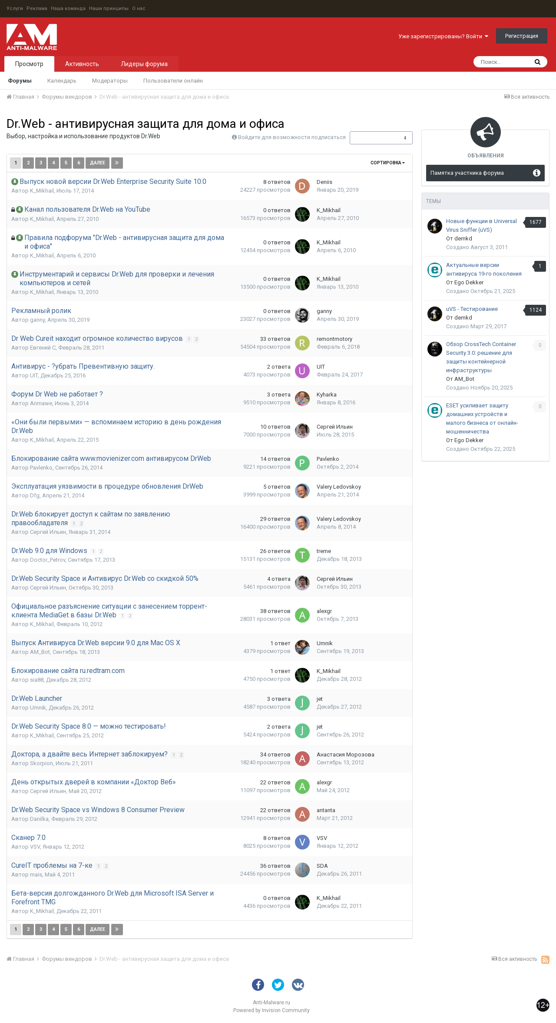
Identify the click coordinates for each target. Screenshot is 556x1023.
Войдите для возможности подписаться (292, 137)
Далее (97, 162)
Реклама (36, 8)
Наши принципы (109, 8)
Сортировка (388, 162)
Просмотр (29, 63)
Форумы (20, 80)
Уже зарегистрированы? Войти (443, 36)
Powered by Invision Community (271, 1010)
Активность (82, 63)
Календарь (61, 80)
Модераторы (110, 80)
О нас (139, 8)
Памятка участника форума (467, 173)
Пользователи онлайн (173, 80)
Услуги (15, 8)
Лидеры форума (144, 63)
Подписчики (372, 138)
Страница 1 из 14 (153, 163)
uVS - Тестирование (472, 309)
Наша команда (68, 8)
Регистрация (521, 36)
